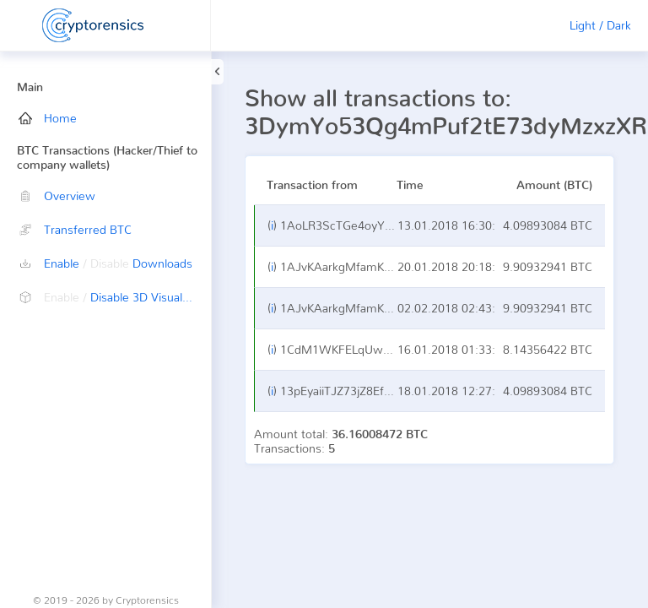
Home (48, 118)
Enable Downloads (105, 263)
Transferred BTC (75, 229)
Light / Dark (600, 25)
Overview (57, 195)
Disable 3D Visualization (115, 297)
